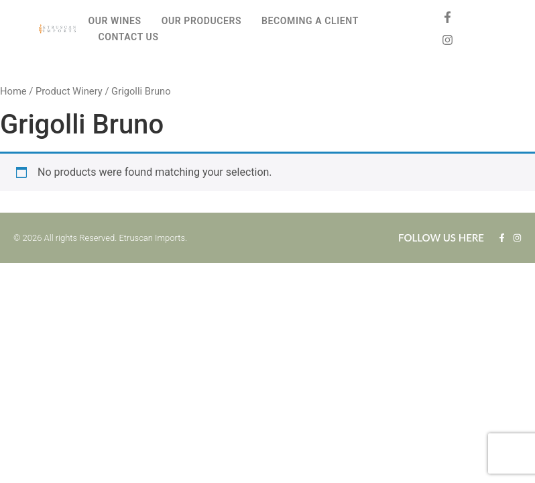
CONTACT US (128, 37)
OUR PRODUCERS (201, 20)
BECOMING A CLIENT (310, 20)
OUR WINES (114, 20)
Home (13, 91)
